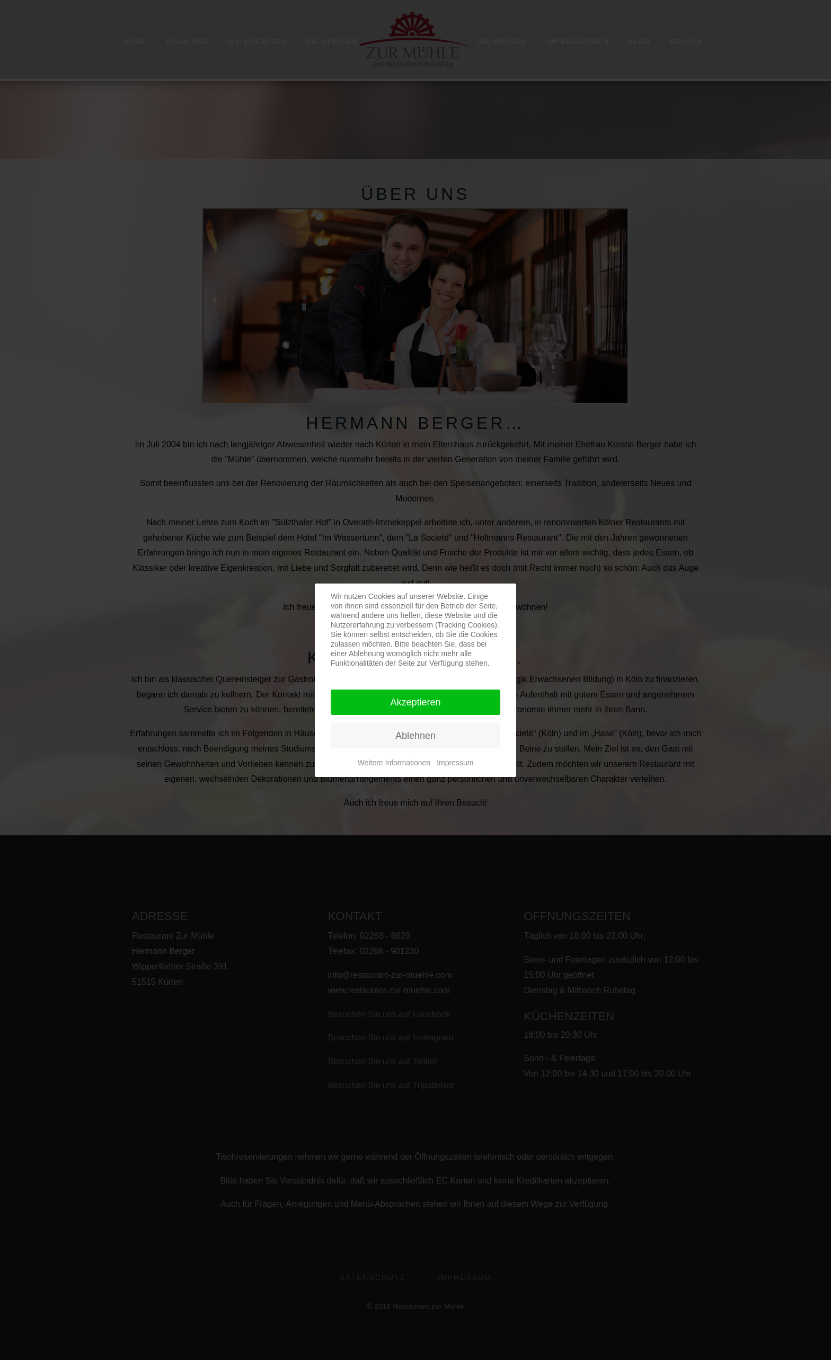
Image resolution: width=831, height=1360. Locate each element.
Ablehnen (415, 735)
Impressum (455, 762)
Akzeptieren (415, 702)
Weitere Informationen (394, 762)
